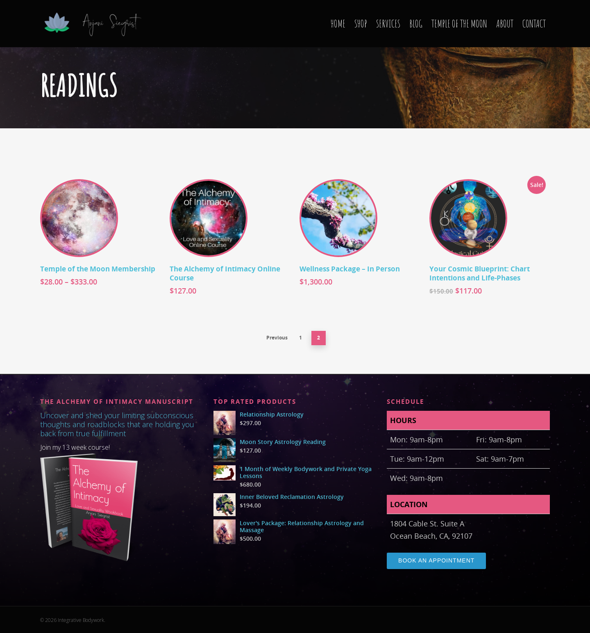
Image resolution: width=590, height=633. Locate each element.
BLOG (415, 23)
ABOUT (504, 23)
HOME (338, 23)
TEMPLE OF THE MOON (459, 23)
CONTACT (534, 23)
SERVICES (388, 23)
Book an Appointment (436, 560)
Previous (277, 337)
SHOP (360, 23)
